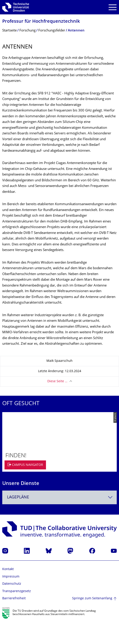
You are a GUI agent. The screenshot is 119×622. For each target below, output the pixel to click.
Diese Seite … (57, 381)
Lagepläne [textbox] (18, 497)
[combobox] (59, 497)
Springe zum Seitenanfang (92, 598)
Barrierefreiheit (14, 598)
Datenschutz (11, 583)
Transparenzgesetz (16, 591)
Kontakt (8, 569)
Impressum (10, 576)
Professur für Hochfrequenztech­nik (41, 22)
